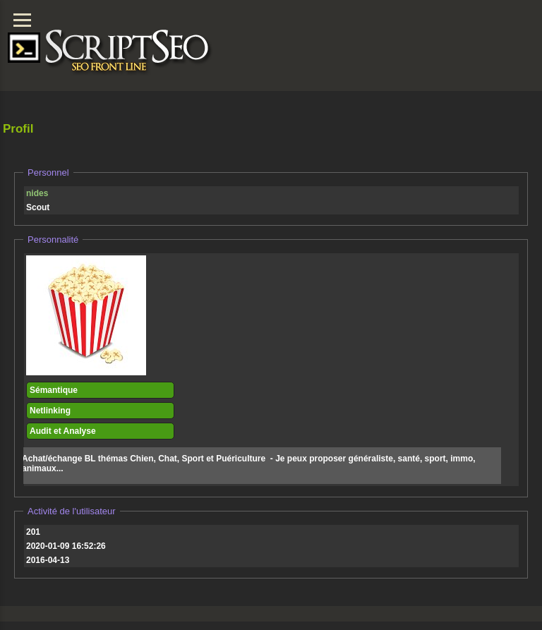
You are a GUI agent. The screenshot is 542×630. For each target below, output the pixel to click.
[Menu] (22, 20)
